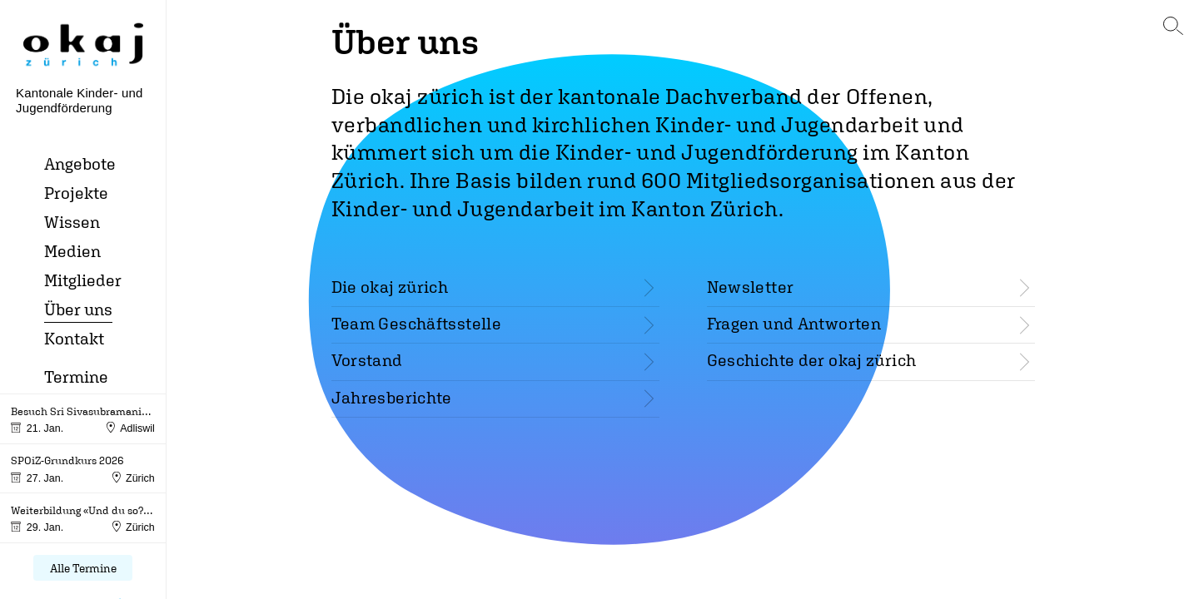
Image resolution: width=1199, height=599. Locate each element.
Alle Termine (83, 568)
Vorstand (367, 359)
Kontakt (74, 338)
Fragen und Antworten (794, 323)
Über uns (78, 309)
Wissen (72, 221)
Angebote (80, 163)
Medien (72, 250)
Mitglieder (83, 280)
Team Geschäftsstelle (416, 323)
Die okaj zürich (390, 286)
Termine (76, 376)
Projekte (76, 192)
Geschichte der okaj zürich (812, 359)
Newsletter (750, 286)
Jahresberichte (391, 397)
